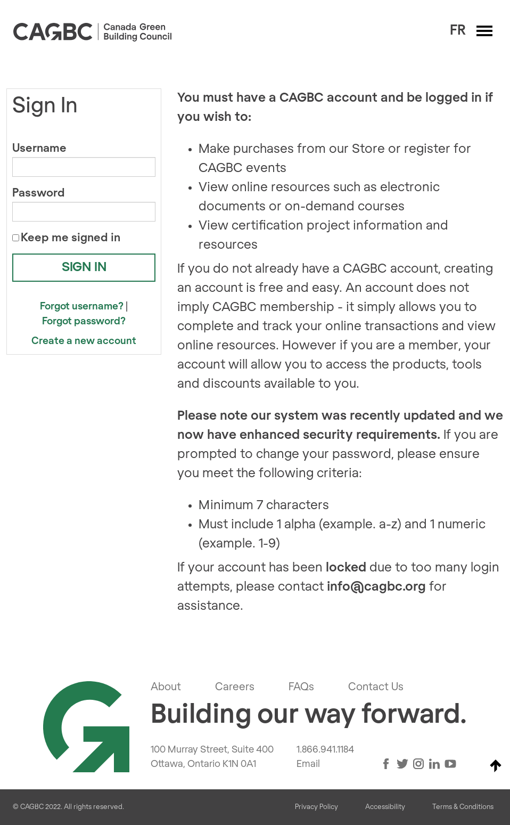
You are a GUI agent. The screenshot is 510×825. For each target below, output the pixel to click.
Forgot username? (82, 306)
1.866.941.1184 (325, 750)
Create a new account (83, 341)
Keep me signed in (70, 237)
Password (38, 193)
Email (308, 764)
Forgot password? (84, 321)
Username (39, 148)
